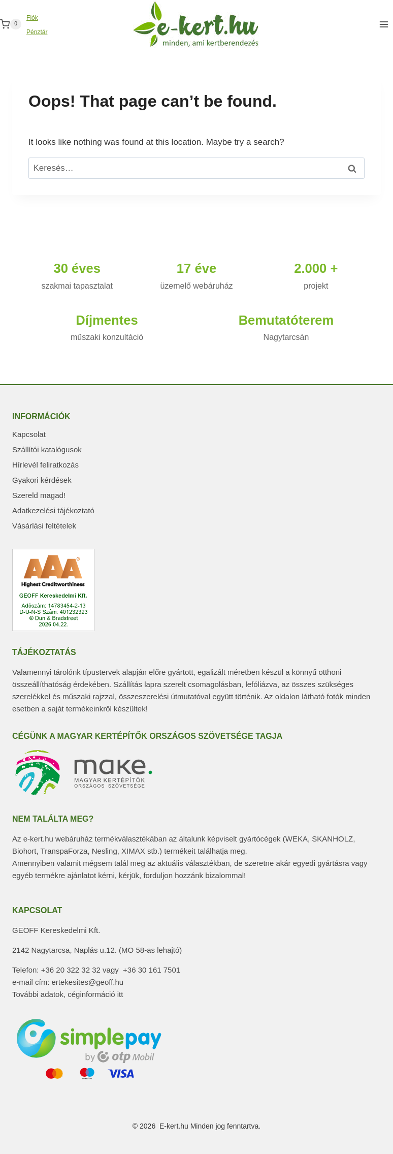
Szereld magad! (39, 495)
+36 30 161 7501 (151, 969)
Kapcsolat (29, 434)
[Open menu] (383, 24)
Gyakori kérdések (42, 480)
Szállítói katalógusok (47, 449)
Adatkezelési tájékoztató (53, 510)
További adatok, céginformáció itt (67, 994)
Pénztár (36, 32)
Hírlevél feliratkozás (45, 464)
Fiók (32, 17)
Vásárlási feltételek (44, 525)
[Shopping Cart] (10, 24)
